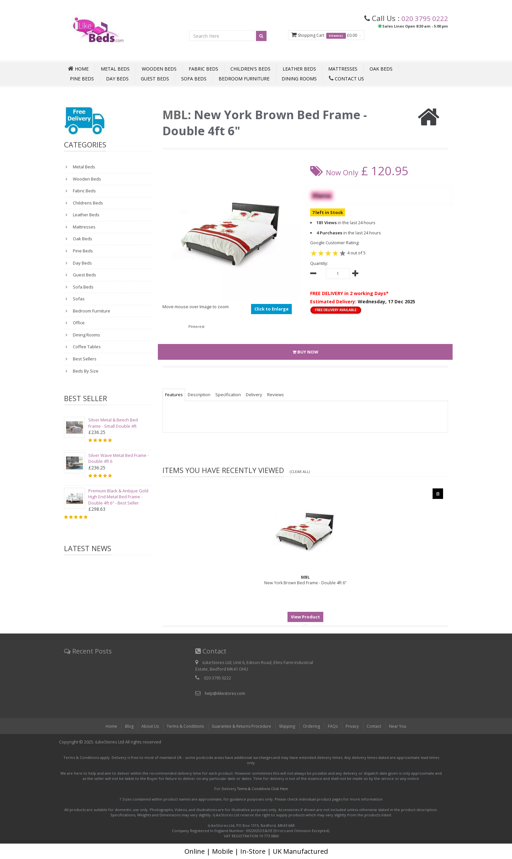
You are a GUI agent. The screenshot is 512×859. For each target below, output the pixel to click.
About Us (144, 726)
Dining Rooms (299, 78)
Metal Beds (115, 69)
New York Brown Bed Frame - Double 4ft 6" (305, 580)
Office (78, 323)
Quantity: (319, 263)
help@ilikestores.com (226, 693)
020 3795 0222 (422, 18)
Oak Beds (381, 69)
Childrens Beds (87, 203)
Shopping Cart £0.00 (320, 35)
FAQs (336, 726)
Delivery (262, 394)
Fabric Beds (203, 69)
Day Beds (117, 78)
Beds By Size (85, 371)
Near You (404, 726)
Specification (233, 394)
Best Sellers (84, 359)
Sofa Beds (193, 78)
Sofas (78, 299)
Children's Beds (250, 69)
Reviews (285, 394)
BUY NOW (305, 352)
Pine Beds (82, 78)
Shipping (289, 726)
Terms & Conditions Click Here (262, 788)
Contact (379, 726)
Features (175, 394)
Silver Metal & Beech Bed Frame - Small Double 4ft (113, 423)
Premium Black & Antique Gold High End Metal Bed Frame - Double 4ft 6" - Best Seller (118, 497)
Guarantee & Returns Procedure (240, 726)
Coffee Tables (86, 347)
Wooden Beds (159, 69)
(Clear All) (301, 471)
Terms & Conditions (180, 726)
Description (202, 394)
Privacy (356, 726)
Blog (123, 726)
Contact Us (346, 78)
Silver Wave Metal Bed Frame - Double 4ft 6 (118, 458)
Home (105, 726)
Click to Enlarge (271, 309)
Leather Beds (299, 69)
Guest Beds (155, 78)
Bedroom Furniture (244, 78)
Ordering (314, 726)
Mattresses (342, 69)
